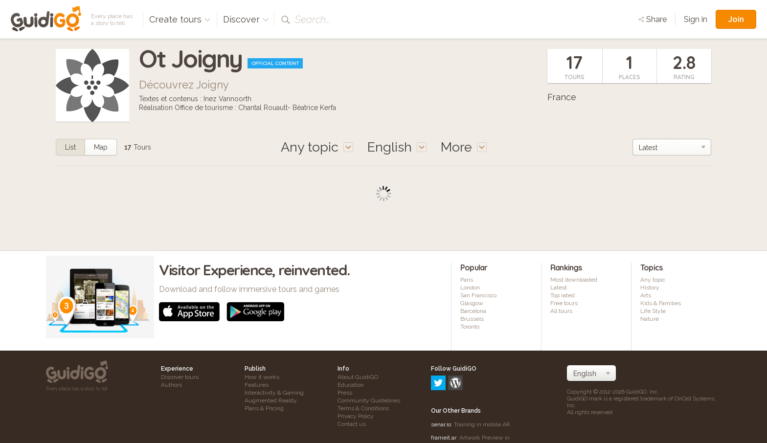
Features (257, 384)
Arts (645, 295)
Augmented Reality (271, 400)
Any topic (652, 279)
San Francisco (478, 295)
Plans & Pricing (264, 408)
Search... (312, 19)
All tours (561, 311)
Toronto (469, 326)
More (464, 147)
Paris (466, 279)
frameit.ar (443, 395)
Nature (649, 318)
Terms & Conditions (363, 408)
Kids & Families (660, 303)
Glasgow (471, 303)
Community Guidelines (369, 400)
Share (652, 19)
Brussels (472, 318)
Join (736, 19)
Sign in (695, 19)
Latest (558, 287)
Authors (171, 384)
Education (351, 384)
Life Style (653, 311)
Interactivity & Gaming (274, 392)
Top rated (562, 295)
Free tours (564, 303)
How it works (262, 377)
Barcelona (473, 311)
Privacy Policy (356, 416)
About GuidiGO (358, 377)
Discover (246, 19)
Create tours (180, 19)
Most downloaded (573, 279)
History (649, 287)
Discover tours (180, 377)
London (470, 287)
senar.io (441, 382)
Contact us (352, 424)
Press (345, 392)
